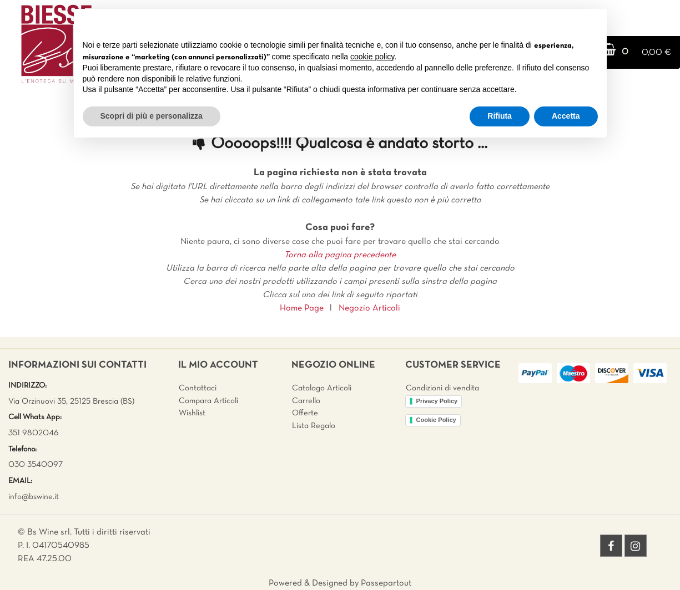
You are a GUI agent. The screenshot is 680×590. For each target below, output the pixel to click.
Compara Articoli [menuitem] (208, 401)
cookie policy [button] (372, 56)
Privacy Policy (437, 401)
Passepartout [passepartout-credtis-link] (386, 583)
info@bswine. (31, 497)
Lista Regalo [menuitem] (313, 426)
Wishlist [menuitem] (192, 413)
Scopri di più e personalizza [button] (151, 115)
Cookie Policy (436, 419)
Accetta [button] (566, 115)
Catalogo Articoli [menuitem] (321, 388)
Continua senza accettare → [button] (546, 23)
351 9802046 (33, 433)
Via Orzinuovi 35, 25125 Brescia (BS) (71, 401)
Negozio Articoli (369, 308)
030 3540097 (35, 465)
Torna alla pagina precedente (340, 255)
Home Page (302, 308)
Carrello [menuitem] (306, 401)
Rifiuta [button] (499, 115)
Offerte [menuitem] (305, 413)
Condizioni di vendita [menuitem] (442, 388)
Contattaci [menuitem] (197, 388)
